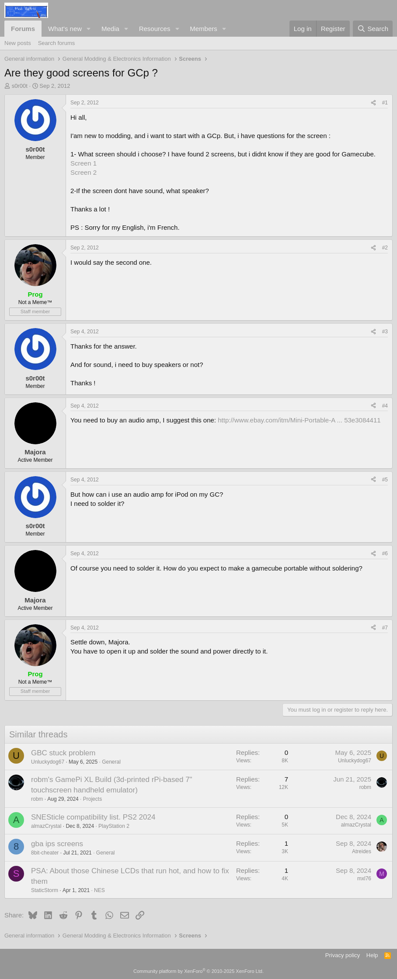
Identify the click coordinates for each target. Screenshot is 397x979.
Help (372, 955)
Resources (155, 28)
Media (110, 28)
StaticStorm (44, 890)
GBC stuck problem (63, 753)
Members (203, 28)
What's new (65, 28)
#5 (385, 480)
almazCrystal (46, 826)
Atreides (361, 851)
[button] (89, 29)
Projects (92, 799)
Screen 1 (83, 163)
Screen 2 (83, 172)
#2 (385, 248)
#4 (385, 406)
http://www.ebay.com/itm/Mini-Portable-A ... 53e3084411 (299, 420)
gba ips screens (57, 844)
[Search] (373, 29)
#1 (385, 103)
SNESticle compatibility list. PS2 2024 (93, 817)
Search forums (56, 43)
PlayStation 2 (113, 826)
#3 (385, 332)
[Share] (373, 103)
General (111, 762)
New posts (17, 43)
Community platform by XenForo (198, 971)
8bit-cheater (45, 853)
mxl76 (364, 878)
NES (99, 890)
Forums (23, 28)
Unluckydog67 (47, 762)
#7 (385, 628)
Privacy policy (342, 955)
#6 (385, 553)
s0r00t (20, 86)
